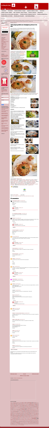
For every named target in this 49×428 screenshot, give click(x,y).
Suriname (17, 421)
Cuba (33, 407)
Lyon (24, 413)
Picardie (27, 417)
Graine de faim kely (23, 183)
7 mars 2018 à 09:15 (22, 200)
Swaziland (23, 421)
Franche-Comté (29, 409)
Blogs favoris (40, 12)
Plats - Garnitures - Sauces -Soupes (20, 12)
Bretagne (15, 405)
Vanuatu (24, 423)
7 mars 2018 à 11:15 (24, 213)
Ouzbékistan (17, 416)
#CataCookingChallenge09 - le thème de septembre (5, 115)
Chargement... (3, 35)
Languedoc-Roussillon (16, 412)
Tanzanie (11, 422)
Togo (24, 422)
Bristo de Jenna (34, 180)
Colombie (12, 407)
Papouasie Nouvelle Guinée (35, 416)
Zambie (38, 423)
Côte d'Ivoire (36, 407)
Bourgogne (11, 405)
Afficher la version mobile (24, 375)
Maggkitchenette (13, 182)
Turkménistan (37, 422)
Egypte (20, 408)
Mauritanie (25, 414)
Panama (30, 416)
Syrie (25, 421)
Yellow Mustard (33, 182)
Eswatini (35, 408)
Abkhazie (11, 402)
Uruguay (21, 423)
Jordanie (25, 411)
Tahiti (34, 421)
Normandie (21, 415)
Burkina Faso (27, 405)
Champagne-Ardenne (28, 406)
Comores (16, 407)
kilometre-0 (13, 218)
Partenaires (42, 10)
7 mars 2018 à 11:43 (18, 218)
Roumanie (34, 418)
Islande (11, 411)
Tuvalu (15, 423)
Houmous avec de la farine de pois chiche (4, 125)
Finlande (19, 409)
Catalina (15, 207)
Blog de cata (15, 183)
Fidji (16, 409)
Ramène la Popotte (22, 179)
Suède (19, 421)
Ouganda (13, 416)
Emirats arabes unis (24, 408)
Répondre (13, 204)
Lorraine (18, 413)
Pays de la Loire (16, 417)
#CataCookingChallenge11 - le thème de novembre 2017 (5, 128)
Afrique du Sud (19, 402)
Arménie (34, 403)
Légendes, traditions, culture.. (32, 10)
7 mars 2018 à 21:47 (20, 272)
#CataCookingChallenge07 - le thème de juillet (5, 111)
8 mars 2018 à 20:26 (17, 324)
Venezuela (29, 423)
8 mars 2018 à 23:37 (16, 335)
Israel (14, 411)
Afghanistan (14, 402)
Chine (34, 406)
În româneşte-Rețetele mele (4, 49)
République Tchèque (24, 419)
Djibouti (15, 408)
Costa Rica (27, 407)
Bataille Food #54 (19, 178)
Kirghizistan (35, 411)
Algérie (26, 402)
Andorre (37, 402)
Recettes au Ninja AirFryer (42, 14)
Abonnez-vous (5, 31)
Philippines (24, 417)
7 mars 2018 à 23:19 (17, 290)
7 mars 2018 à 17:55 (20, 242)
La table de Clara (15, 181)
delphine (13, 324)
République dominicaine (30, 419)
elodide (13, 308)
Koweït (12, 412)
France (22, 409)
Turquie (12, 423)
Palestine (26, 416)
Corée (23, 407)
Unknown (13, 258)
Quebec (26, 418)
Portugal (13, 418)
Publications (4, 10)
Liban (28, 412)
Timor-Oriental (21, 422)
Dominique (18, 408)
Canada (15, 406)
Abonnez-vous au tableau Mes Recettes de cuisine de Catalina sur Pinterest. (4, 56)
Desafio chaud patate (32, 181)
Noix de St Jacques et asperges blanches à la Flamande (4, 118)
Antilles (19, 403)
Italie (16, 411)
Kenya (32, 411)
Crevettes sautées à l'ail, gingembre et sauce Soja (4, 113)
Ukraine (18, 423)
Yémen (35, 423)
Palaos (23, 416)
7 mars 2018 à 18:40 (20, 248)
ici (21, 74)
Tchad (14, 422)
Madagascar (30, 413)
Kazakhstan (28, 411)
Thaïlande (17, 422)
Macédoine (27, 413)
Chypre (38, 406)
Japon (22, 411)
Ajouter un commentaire (14, 349)
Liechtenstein (36, 412)
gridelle (13, 330)
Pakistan (21, 416)
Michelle (13, 345)
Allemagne (29, 402)
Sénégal (28, 421)
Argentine (31, 403)
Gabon (33, 409)
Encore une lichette (31, 179)
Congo (18, 407)
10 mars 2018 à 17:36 (17, 345)
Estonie (32, 408)
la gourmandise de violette (16, 200)
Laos (19, 412)
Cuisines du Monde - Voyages (19, 10)
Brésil (20, 405)
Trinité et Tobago (30, 422)
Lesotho (22, 412)
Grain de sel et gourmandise (15, 180)
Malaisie (37, 413)
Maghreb (34, 413)
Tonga (26, 422)
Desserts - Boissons (32, 12)
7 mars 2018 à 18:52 (20, 253)
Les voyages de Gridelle (25, 180)
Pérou (20, 418)
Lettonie (25, 412)
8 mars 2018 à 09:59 (17, 308)
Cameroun (11, 406)
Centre (24, 406)
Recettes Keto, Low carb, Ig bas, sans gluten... (10, 14)
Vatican (26, 423)
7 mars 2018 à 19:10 (17, 258)
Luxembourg (21, 413)
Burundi (31, 405)
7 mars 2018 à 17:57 (20, 207)
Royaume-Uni (12, 419)
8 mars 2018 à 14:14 (22, 319)
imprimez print (24, 191)
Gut (12, 236)
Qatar (23, 418)
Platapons (14, 179)
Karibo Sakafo (29, 182)
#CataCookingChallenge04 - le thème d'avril (5, 109)
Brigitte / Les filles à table (15, 319)
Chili (31, 406)
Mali (16, 414)
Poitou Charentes (31, 417)
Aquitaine (23, 403)
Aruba (37, 403)
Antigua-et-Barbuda (15, 403)
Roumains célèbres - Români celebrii (4, 47)
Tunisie (33, 422)
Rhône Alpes (29, 418)
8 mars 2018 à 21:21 (17, 330)
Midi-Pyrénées (36, 414)
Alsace (34, 402)
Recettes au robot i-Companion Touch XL (28, 14)
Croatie (30, 407)
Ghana (38, 409)
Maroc (21, 414)
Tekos (13, 266)
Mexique (28, 414)
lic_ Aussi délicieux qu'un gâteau (16, 213)
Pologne (35, 417)
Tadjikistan (31, 421)
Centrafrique (20, 406)
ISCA (13, 335)
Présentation (10, 10)
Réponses (14, 206)
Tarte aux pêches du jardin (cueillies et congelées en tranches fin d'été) (4, 131)
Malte (18, 414)
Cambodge (36, 405)
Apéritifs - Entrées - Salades (6, 12)
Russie (16, 419)
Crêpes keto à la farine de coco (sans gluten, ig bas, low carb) (4, 121)
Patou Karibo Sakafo (15, 253)
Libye (33, 412)
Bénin (33, 405)
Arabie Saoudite (27, 403)
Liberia (31, 412)
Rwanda (20, 419)
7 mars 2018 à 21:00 (16, 266)
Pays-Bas (20, 417)
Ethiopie (14, 409)
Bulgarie (23, 405)
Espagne (29, 408)
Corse (21, 407)
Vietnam (32, 423)
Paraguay (11, 417)
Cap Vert (17, 406)
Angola (11, 403)
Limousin (11, 413)
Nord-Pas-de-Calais (15, 415)
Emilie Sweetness (23, 181)
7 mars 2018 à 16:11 (16, 236)
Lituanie (15, 413)
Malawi (11, 414)
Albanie (23, 402)
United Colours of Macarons (20, 182)
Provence (17, 418)
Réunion (35, 419)
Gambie (35, 409)
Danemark (11, 408)
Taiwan (37, 421)
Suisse (13, 421)
